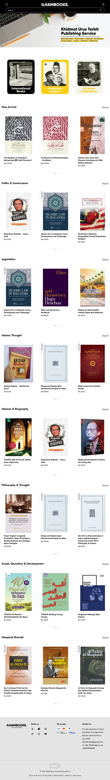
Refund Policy (59, 775)
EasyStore (66, 771)
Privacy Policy (47, 775)
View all (105, 107)
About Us (68, 775)
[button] (6, 4)
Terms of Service (35, 775)
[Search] (100, 10)
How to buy (77, 775)
